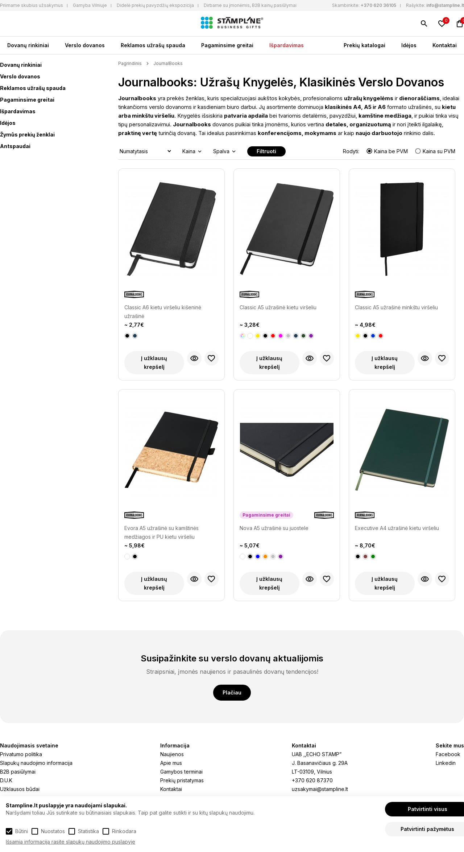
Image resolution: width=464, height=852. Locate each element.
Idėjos (409, 45)
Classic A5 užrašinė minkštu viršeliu (396, 307)
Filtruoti (266, 151)
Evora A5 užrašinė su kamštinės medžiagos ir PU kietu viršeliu (161, 532)
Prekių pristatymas (182, 780)
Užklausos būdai (20, 789)
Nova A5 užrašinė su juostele (274, 528)
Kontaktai (444, 45)
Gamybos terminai (181, 772)
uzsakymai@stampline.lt (320, 789)
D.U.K (6, 780)
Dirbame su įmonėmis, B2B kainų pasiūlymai (250, 5)
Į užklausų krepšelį (154, 362)
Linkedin (446, 763)
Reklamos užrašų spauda (153, 45)
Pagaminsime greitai (227, 45)
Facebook (448, 754)
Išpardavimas (286, 45)
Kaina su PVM (435, 151)
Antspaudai (15, 146)
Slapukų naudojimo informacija (36, 763)
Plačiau (232, 692)
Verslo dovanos (85, 45)
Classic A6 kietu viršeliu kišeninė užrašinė (162, 311)
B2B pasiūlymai (18, 772)
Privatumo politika (21, 754)
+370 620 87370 (312, 780)
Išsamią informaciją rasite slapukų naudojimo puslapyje (70, 842)
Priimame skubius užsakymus (31, 5)
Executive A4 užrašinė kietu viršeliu (397, 528)
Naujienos (172, 754)
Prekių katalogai (364, 45)
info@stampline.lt (445, 5)
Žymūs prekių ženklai (27, 134)
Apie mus (171, 763)
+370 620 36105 (378, 5)
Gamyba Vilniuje (90, 5)
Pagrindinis (130, 63)
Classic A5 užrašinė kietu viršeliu (278, 307)
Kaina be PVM (387, 151)
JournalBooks (168, 63)
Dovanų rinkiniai (28, 45)
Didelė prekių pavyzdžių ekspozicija (155, 5)
